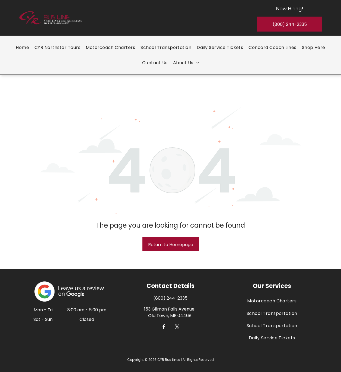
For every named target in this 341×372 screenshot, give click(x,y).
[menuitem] (22, 46)
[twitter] (177, 312)
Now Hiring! (289, 7)
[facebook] (163, 312)
